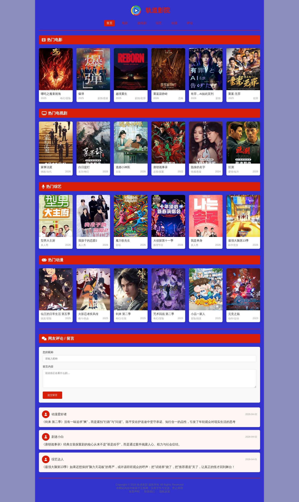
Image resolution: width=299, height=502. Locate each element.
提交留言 (52, 395)
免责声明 (134, 491)
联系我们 (149, 491)
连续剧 (141, 23)
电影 (125, 23)
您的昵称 (48, 352)
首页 (109, 23)
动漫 (174, 23)
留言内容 (48, 366)
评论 (190, 23)
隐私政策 (164, 491)
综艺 (159, 23)
